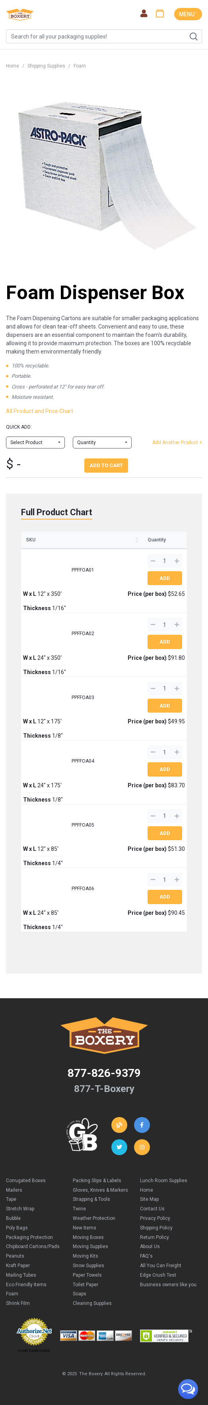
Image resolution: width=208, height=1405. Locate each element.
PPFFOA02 (83, 633)
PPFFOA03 (83, 697)
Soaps (79, 1294)
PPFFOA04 (83, 761)
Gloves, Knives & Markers (100, 1190)
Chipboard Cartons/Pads (33, 1246)
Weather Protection (94, 1218)
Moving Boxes (88, 1237)
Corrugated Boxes (26, 1180)
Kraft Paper (18, 1265)
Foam (80, 66)
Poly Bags (17, 1228)
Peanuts (15, 1256)
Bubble (13, 1218)
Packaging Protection (29, 1237)
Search (193, 36)
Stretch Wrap (20, 1209)
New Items (84, 1228)
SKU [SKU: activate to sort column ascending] (30, 540)
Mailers (14, 1190)
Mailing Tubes (21, 1275)
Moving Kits (85, 1256)
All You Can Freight (160, 1265)
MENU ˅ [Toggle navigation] (188, 14)
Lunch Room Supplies (163, 1180)
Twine (79, 1209)
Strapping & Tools (91, 1199)
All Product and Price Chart (39, 411)
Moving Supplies (90, 1246)
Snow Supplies (88, 1265)
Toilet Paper (85, 1284)
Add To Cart (106, 465)
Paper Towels (87, 1275)
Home (12, 66)
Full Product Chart (56, 512)
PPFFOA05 (83, 825)
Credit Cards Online (34, 1351)
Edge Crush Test (158, 1275)
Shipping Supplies (46, 66)
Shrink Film (18, 1303)
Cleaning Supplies (92, 1303)
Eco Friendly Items (26, 1284)
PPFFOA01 (83, 570)
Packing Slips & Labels (97, 1180)
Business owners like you (168, 1284)
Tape (11, 1199)
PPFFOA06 (83, 888)
